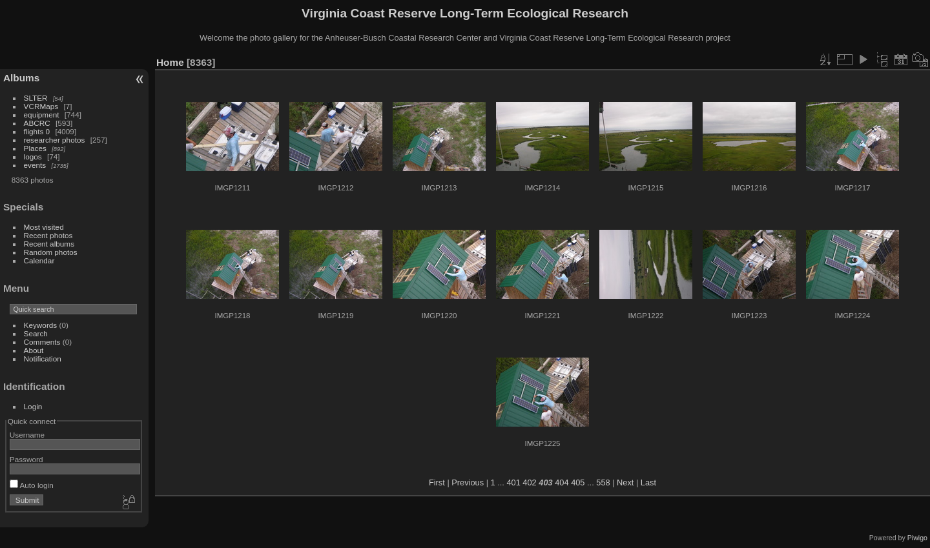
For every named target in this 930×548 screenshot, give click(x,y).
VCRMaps (41, 106)
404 (561, 482)
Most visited (44, 227)
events (35, 165)
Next (625, 482)
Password (26, 459)
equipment (41, 114)
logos (33, 156)
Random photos (51, 252)
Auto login (32, 485)
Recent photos (48, 235)
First (437, 482)
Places (35, 148)
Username (27, 435)
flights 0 (37, 131)
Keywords (40, 325)
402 (529, 482)
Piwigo (917, 538)
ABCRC (37, 123)
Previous (467, 482)
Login (33, 406)
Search (36, 333)
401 (513, 482)
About (34, 350)
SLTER (36, 98)
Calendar (39, 260)
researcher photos (54, 140)
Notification (42, 358)
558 (603, 482)
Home (170, 62)
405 (577, 482)
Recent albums (49, 243)
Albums (21, 77)
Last (648, 482)
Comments (42, 342)
